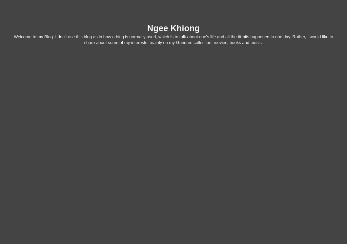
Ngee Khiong (173, 28)
